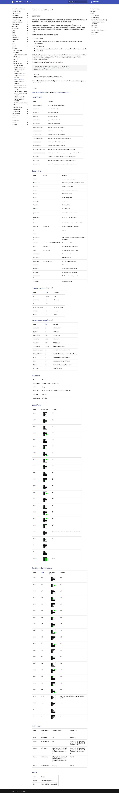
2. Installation (20, 15)
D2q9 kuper (16, 52)
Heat (20, 44)
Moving (20, 46)
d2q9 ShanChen (17, 50)
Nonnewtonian (20, 113)
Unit (47, 292)
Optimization (20, 116)
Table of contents (95, 9)
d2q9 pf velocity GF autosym (19, 82)
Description (93, 11)
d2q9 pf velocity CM (19, 73)
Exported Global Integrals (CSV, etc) (98, 22)
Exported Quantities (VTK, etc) (99, 20)
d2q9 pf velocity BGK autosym (19, 70)
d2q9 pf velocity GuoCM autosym (20, 88)
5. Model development (20, 22)
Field (42, 572)
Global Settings (95, 17)
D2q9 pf (20, 61)
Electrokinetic (20, 37)
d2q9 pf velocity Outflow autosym (20, 94)
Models (20, 30)
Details (92, 13)
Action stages (94, 32)
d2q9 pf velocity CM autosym (19, 76)
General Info (20, 26)
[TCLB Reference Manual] (12, 2)
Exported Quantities (38, 288)
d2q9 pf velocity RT (19, 97)
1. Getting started (20, 13)
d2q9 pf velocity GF (19, 79)
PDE (20, 33)
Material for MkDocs (21, 791)
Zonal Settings (95, 15)
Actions (93, 34)
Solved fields (94, 28)
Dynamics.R (66, 92)
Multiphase (20, 48)
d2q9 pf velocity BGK (19, 67)
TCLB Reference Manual (18, 9)
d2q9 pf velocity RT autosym (19, 99)
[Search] (77, 1)
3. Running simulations (20, 17)
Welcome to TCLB (16, 11)
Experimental (20, 39)
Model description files (38, 92)
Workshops (20, 124)
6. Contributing (20, 24)
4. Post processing (20, 20)
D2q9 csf (20, 59)
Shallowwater (20, 120)
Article (20, 35)
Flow (20, 41)
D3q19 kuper (16, 57)
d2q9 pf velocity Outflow (20, 91)
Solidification (20, 111)
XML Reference (20, 28)
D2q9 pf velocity (20, 63)
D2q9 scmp (20, 105)
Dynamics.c (60, 92)
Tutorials (20, 122)
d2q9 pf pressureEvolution (20, 54)
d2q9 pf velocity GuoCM (20, 85)
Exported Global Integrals (39, 320)
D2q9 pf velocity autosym (20, 102)
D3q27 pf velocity (20, 107)
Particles (20, 118)
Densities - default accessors (98, 30)
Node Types (94, 25)
